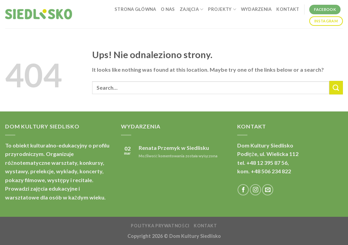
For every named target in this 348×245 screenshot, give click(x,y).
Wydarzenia (256, 9)
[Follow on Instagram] (255, 189)
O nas (168, 9)
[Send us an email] (267, 189)
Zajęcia (192, 9)
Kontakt (287, 9)
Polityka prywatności (160, 225)
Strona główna (135, 9)
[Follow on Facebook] (243, 189)
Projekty (222, 9)
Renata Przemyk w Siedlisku (174, 147)
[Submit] (336, 87)
